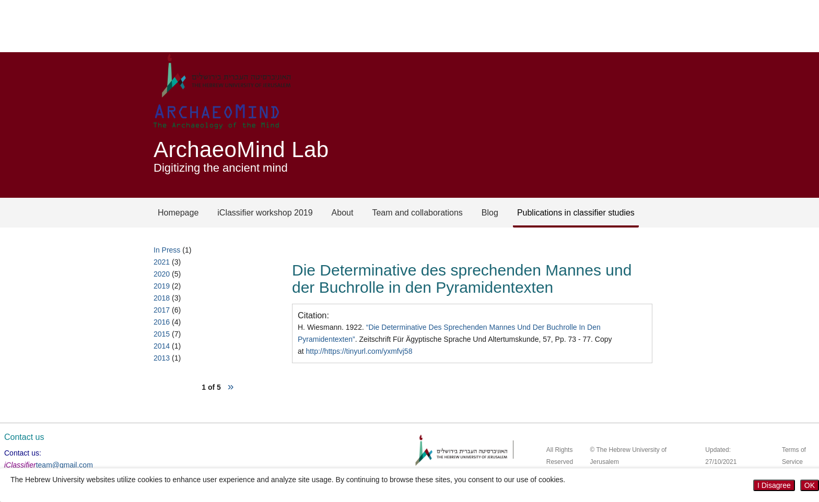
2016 (162, 322)
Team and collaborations (417, 212)
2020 (162, 274)
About (343, 212)
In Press (167, 250)
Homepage (178, 212)
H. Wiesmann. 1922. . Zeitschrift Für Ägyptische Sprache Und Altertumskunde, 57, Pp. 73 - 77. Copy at (455, 339)
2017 (162, 310)
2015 (162, 334)
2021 (162, 262)
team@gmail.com (64, 465)
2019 (162, 286)
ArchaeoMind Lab (241, 149)
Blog (490, 212)
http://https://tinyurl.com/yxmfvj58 (359, 351)
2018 (162, 298)
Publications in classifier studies (576, 212)
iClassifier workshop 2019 (264, 212)
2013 (162, 358)
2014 (162, 346)
